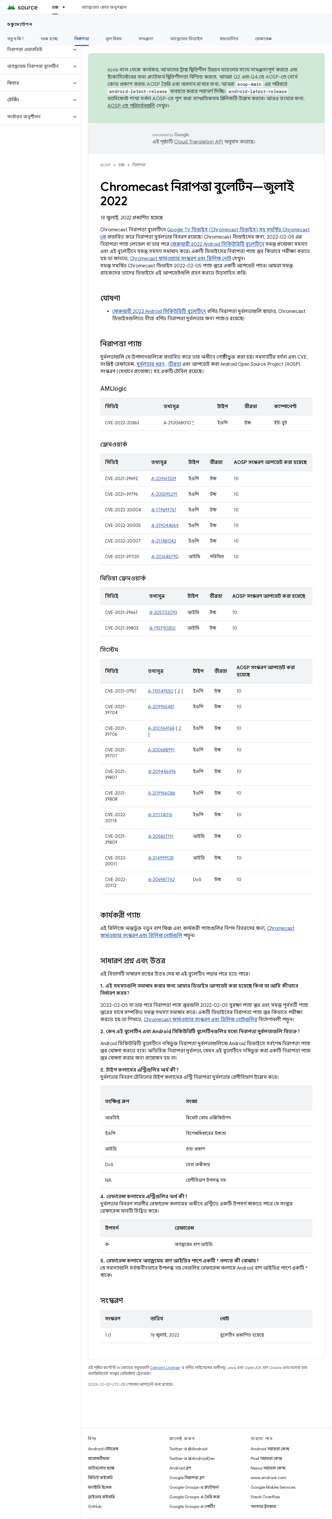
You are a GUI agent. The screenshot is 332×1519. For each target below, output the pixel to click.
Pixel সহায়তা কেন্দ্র (266, 1458)
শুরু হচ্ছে (49, 38)
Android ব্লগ (180, 1468)
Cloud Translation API (198, 142)
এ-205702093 (163, 612)
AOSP (105, 164)
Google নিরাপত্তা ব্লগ (186, 1477)
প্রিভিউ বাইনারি (100, 1477)
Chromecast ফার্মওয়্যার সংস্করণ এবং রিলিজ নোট (180, 259)
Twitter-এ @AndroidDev (192, 1458)
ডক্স (121, 164)
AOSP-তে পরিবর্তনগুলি (131, 106)
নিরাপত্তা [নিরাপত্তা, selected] (81, 38)
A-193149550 (161, 691)
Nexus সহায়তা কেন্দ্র (268, 1468)
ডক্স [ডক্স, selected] (55, 7)
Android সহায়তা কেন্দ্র (270, 1448)
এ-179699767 (164, 510)
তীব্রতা (174, 364)
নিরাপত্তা (138, 164)
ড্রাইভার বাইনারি (101, 1496)
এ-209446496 (162, 771)
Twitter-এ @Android (188, 1448)
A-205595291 (164, 494)
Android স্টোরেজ (103, 1448)
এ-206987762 (161, 879)
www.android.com (268, 1477)
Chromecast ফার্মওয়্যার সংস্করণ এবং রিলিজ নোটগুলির (200, 1020)
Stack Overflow (265, 1496)
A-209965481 (161, 706)
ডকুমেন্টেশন (19, 24)
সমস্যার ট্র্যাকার (263, 1506)
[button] (35, 49)
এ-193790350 (162, 628)
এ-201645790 (165, 556)
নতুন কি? (15, 38)
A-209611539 (163, 478)
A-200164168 (161, 728)
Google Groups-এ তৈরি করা (194, 1496)
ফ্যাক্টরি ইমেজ (99, 1487)
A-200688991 (161, 750)
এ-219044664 (165, 525)
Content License (165, 1367)
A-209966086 (161, 793)
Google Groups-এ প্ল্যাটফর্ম (194, 1487)
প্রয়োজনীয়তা (98, 1458)
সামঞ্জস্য (145, 38)
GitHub (94, 1506)
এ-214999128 (161, 858)
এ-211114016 (160, 814)
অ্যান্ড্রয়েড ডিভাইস (186, 38)
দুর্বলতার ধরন (150, 364)
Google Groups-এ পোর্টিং (192, 1506)
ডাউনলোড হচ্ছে (101, 1468)
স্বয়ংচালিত (229, 38)
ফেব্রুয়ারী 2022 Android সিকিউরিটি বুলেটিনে (217, 244)
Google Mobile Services (273, 1487)
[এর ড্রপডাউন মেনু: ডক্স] (66, 7)
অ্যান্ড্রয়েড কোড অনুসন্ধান (104, 7)
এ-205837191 (161, 836)
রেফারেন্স (263, 38)
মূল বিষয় (114, 38)
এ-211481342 (163, 541)
